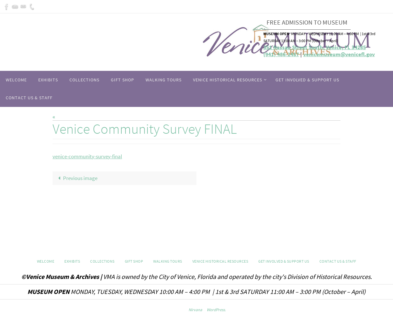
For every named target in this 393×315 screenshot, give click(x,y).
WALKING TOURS (167, 261)
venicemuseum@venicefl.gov (339, 54)
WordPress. (216, 309)
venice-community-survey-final (87, 156)
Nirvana (195, 309)
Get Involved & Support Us (283, 261)
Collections (102, 261)
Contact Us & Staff (337, 261)
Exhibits (72, 261)
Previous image (76, 178)
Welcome (45, 261)
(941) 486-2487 (281, 54)
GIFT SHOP (134, 261)
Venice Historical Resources (220, 261)
